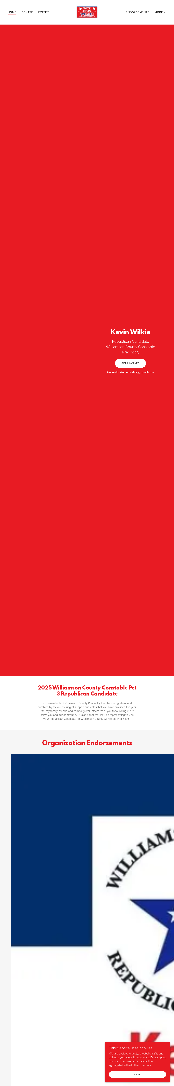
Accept (137, 1074)
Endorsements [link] (137, 12)
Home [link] (12, 12)
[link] (87, 12)
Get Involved (130, 363)
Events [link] (44, 12)
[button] (160, 12)
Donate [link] (27, 12)
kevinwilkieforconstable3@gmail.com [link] (130, 372)
